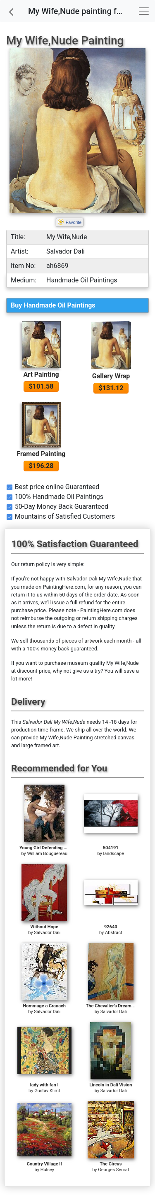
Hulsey (47, 1169)
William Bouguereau (47, 853)
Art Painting (41, 374)
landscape (113, 853)
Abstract (113, 932)
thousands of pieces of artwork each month (80, 641)
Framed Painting (41, 454)
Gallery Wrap (111, 376)
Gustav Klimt (47, 1090)
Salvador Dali (47, 932)
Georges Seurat (113, 1169)
